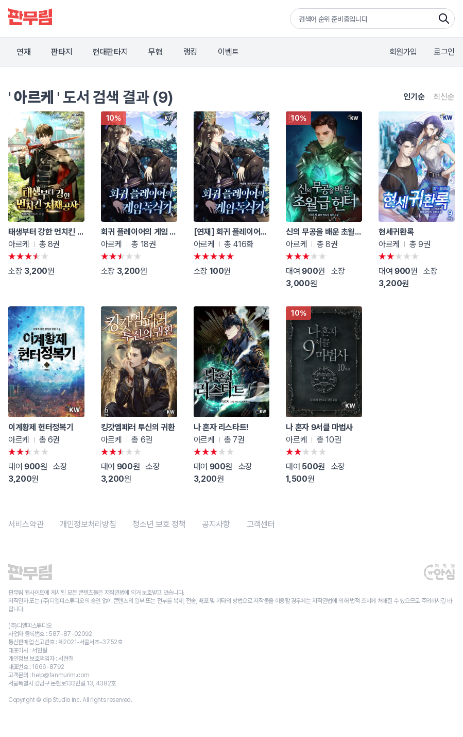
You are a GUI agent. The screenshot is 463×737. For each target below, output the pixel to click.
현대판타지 (110, 52)
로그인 (444, 52)
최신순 (444, 97)
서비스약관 (25, 524)
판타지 (61, 52)
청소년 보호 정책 (158, 524)
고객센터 (261, 524)
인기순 (414, 97)
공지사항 (216, 524)
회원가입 (403, 52)
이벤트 (228, 52)
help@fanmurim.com (60, 675)
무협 (155, 52)
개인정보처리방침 (88, 524)
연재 (23, 52)
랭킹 (190, 52)
